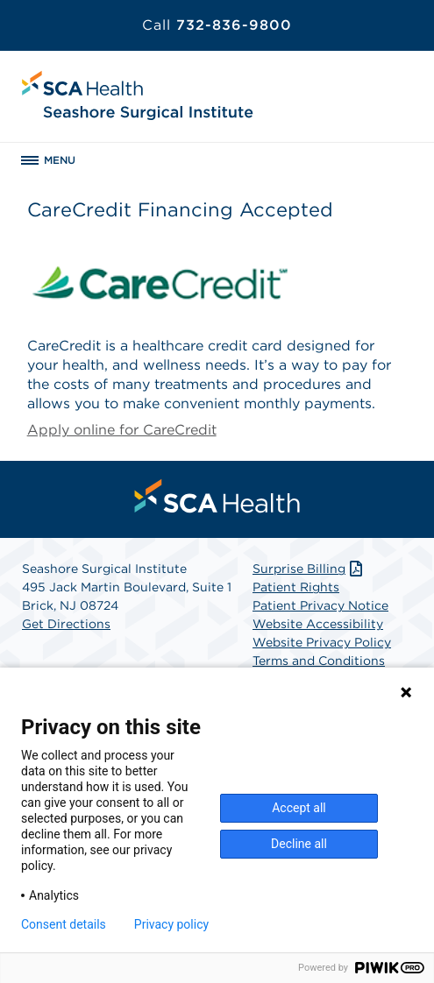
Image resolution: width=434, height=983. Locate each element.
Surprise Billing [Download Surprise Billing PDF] (309, 569)
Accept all (299, 808)
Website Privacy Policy (322, 642)
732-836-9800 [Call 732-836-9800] (217, 25)
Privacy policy (171, 924)
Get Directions (66, 624)
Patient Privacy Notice (320, 605)
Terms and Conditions (319, 661)
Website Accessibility (318, 624)
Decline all (299, 844)
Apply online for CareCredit (122, 429)
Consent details (63, 924)
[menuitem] (217, 496)
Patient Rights (296, 587)
